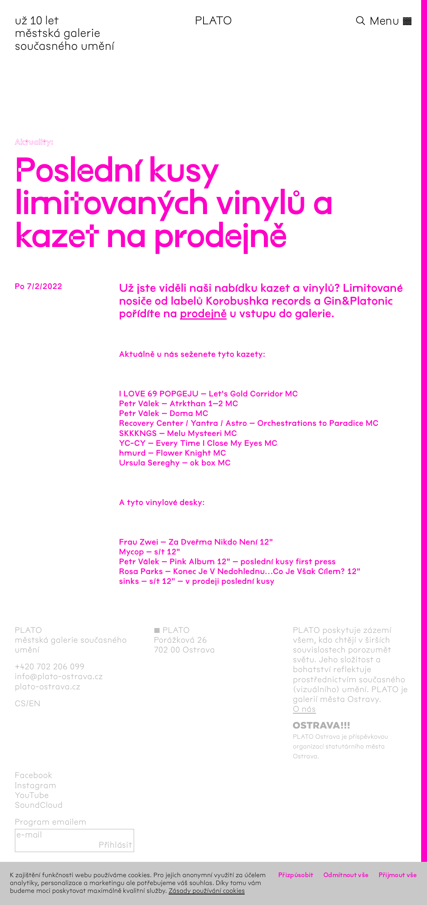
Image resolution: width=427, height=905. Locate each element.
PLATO (213, 21)
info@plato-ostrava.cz (59, 676)
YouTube (32, 795)
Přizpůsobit (296, 875)
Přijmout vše (398, 875)
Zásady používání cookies (207, 891)
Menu (391, 21)
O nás (304, 709)
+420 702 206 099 (50, 667)
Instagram (35, 785)
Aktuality (33, 142)
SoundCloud (39, 805)
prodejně (203, 314)
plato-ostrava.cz (47, 687)
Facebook (34, 775)
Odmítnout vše (346, 875)
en (34, 704)
